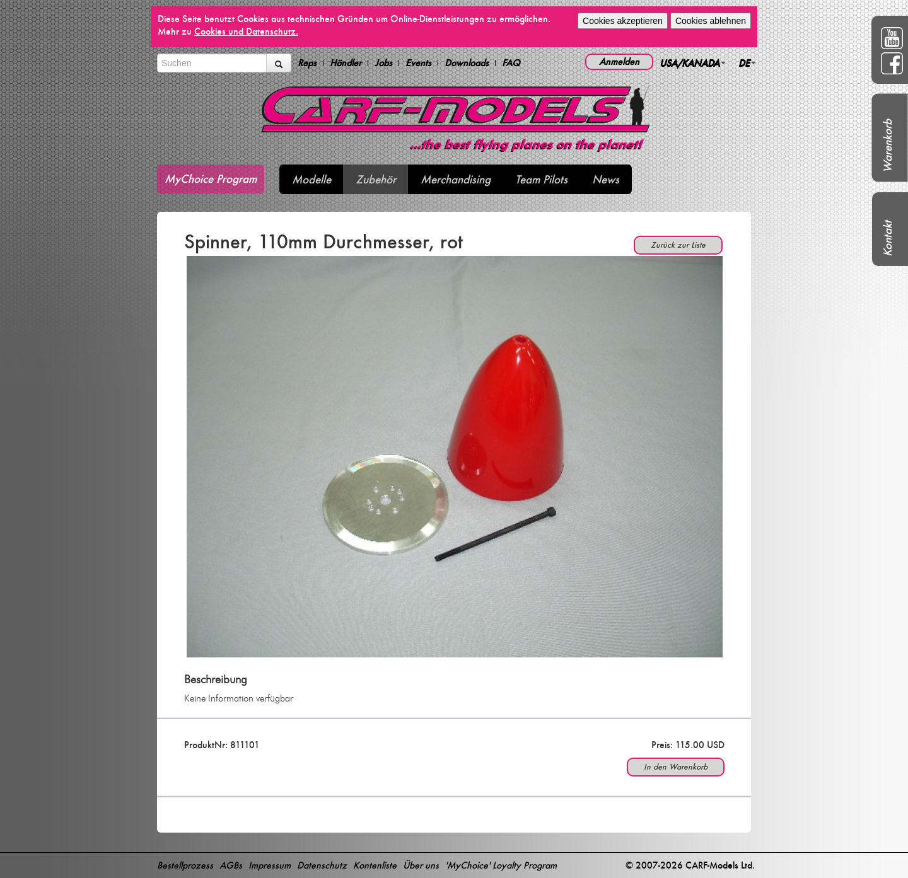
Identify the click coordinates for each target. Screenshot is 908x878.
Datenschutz (322, 865)
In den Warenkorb (675, 766)
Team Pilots (541, 179)
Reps (307, 63)
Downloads (467, 63)
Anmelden (619, 61)
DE (747, 63)
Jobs (383, 63)
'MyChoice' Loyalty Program (501, 865)
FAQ (511, 63)
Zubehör (376, 179)
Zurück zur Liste (678, 245)
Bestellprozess (185, 865)
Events (418, 63)
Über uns (421, 865)
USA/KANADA (693, 63)
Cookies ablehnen (710, 21)
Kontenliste (375, 865)
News (605, 179)
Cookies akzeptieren (623, 21)
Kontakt (887, 239)
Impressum (269, 865)
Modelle (311, 179)
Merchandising (456, 179)
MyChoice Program (211, 178)
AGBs (230, 865)
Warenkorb (887, 146)
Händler (345, 63)
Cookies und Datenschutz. (246, 31)
